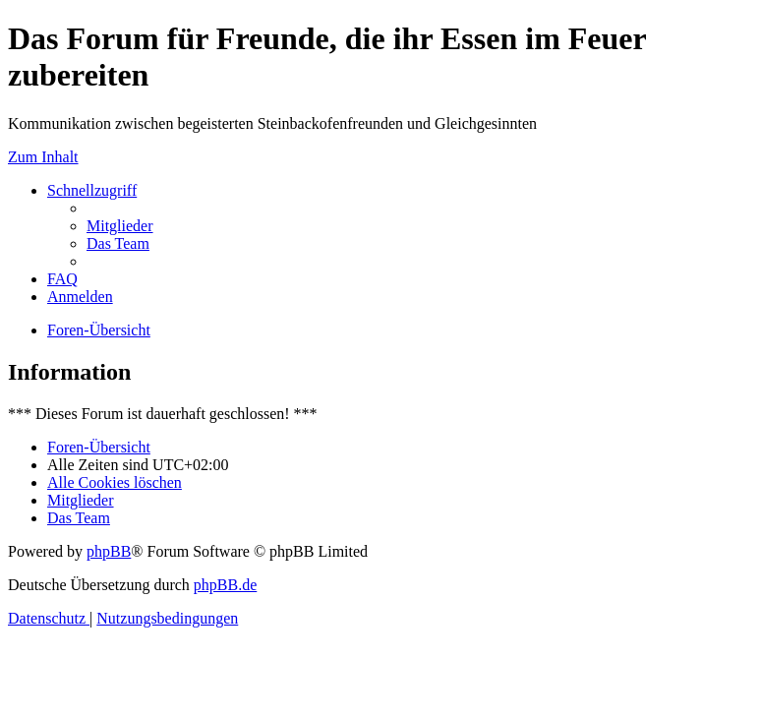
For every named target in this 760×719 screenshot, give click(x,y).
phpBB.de (225, 584)
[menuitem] (120, 225)
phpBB (109, 551)
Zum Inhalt (43, 157)
